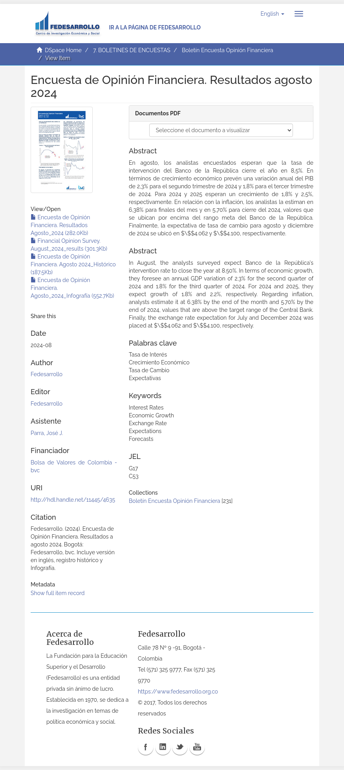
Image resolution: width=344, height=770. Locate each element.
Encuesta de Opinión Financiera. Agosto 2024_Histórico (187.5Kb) (73, 264)
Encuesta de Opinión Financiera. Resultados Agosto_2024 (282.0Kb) (60, 225)
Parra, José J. (47, 433)
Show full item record (58, 593)
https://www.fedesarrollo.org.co (178, 691)
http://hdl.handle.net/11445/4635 (73, 500)
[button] (272, 14)
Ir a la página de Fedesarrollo (155, 27)
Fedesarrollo (46, 374)
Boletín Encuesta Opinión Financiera (227, 50)
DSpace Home (63, 50)
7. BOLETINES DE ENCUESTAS (131, 50)
